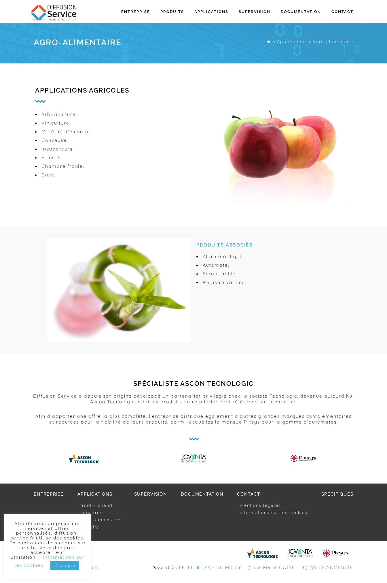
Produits (172, 12)
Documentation (301, 12)
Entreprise (135, 12)
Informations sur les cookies (274, 512)
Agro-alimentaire (100, 520)
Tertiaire (89, 527)
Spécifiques (337, 494)
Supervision (254, 12)
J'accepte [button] (64, 565)
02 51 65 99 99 (172, 567)
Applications (211, 12)
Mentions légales (260, 505)
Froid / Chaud (96, 505)
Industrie (90, 512)
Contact (342, 12)
